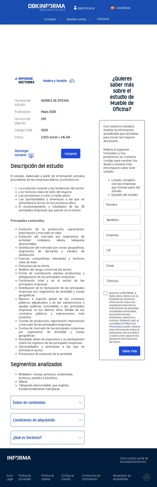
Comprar (71, 154)
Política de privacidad (25, 477)
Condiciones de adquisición (34, 420)
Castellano (123, 8)
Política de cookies (47, 477)
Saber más (129, 351)
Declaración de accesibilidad (122, 477)
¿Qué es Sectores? (27, 437)
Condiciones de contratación (91, 477)
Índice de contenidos (29, 402)
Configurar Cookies (67, 477)
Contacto (103, 19)
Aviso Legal (10, 477)
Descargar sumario (22, 153)
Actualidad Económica (133, 461)
